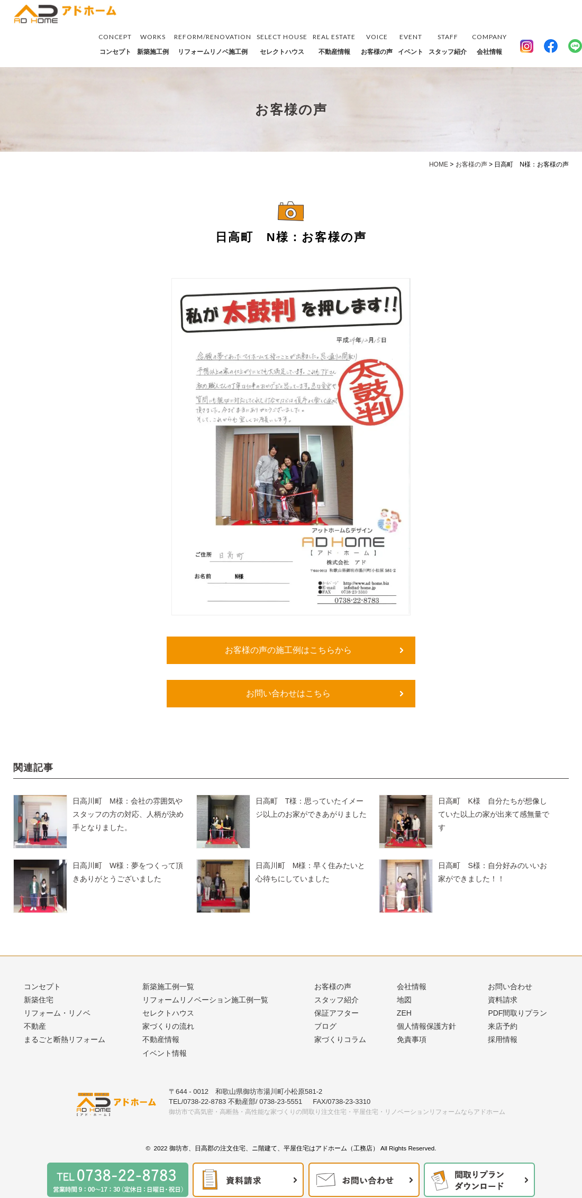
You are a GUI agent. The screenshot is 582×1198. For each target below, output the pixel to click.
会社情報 (489, 43)
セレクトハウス (282, 43)
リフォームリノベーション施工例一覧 (205, 1000)
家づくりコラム (340, 1039)
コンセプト (115, 43)
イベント (410, 43)
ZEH (404, 1013)
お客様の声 (377, 43)
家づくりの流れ (168, 1026)
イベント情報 (164, 1053)
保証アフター (336, 1013)
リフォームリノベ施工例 (212, 43)
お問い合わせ (510, 986)
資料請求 (502, 1000)
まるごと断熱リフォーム (64, 1039)
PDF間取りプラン (517, 1013)
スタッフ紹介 (448, 43)
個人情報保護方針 (426, 1026)
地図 (404, 1000)
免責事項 (411, 1039)
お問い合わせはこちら (288, 693)
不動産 (35, 1026)
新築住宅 (38, 1000)
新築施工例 (153, 43)
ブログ (325, 1026)
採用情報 (502, 1039)
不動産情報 (334, 43)
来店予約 (502, 1026)
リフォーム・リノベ (57, 1013)
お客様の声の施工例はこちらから (288, 650)
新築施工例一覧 (168, 986)
